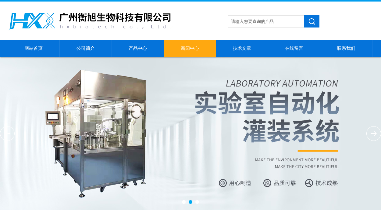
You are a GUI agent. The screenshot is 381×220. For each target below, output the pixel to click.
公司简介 (86, 48)
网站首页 (33, 48)
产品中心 (138, 48)
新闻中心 (190, 48)
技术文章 (242, 48)
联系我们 (346, 48)
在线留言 (294, 48)
